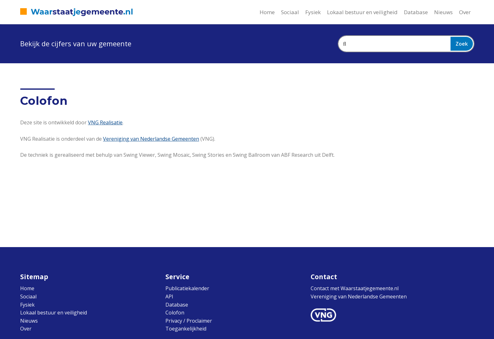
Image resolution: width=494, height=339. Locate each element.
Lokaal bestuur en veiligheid (362, 12)
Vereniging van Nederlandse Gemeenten (151, 138)
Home (267, 12)
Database (416, 12)
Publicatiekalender (187, 288)
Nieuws (443, 12)
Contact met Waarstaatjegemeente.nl (355, 288)
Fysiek (313, 12)
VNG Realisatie (105, 122)
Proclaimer (199, 320)
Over (465, 12)
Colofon (174, 312)
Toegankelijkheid (185, 328)
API (169, 296)
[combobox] (406, 44)
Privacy (173, 320)
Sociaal (290, 12)
